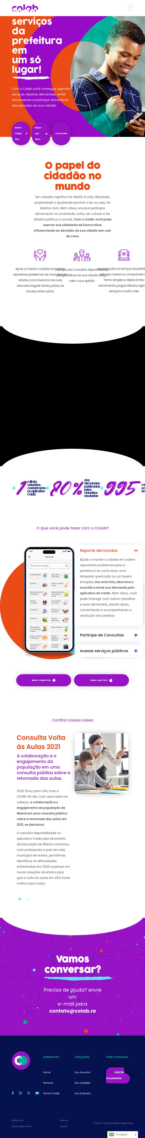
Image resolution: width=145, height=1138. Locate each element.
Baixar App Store (41, 133)
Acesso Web (61, 133)
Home (47, 1072)
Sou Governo (82, 1072)
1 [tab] (19, 916)
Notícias (48, 1083)
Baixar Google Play (21, 133)
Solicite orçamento (115, 1075)
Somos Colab (51, 1093)
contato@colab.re (72, 1028)
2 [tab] (27, 916)
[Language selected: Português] (122, 1134)
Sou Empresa (83, 1093)
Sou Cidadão (82, 1083)
